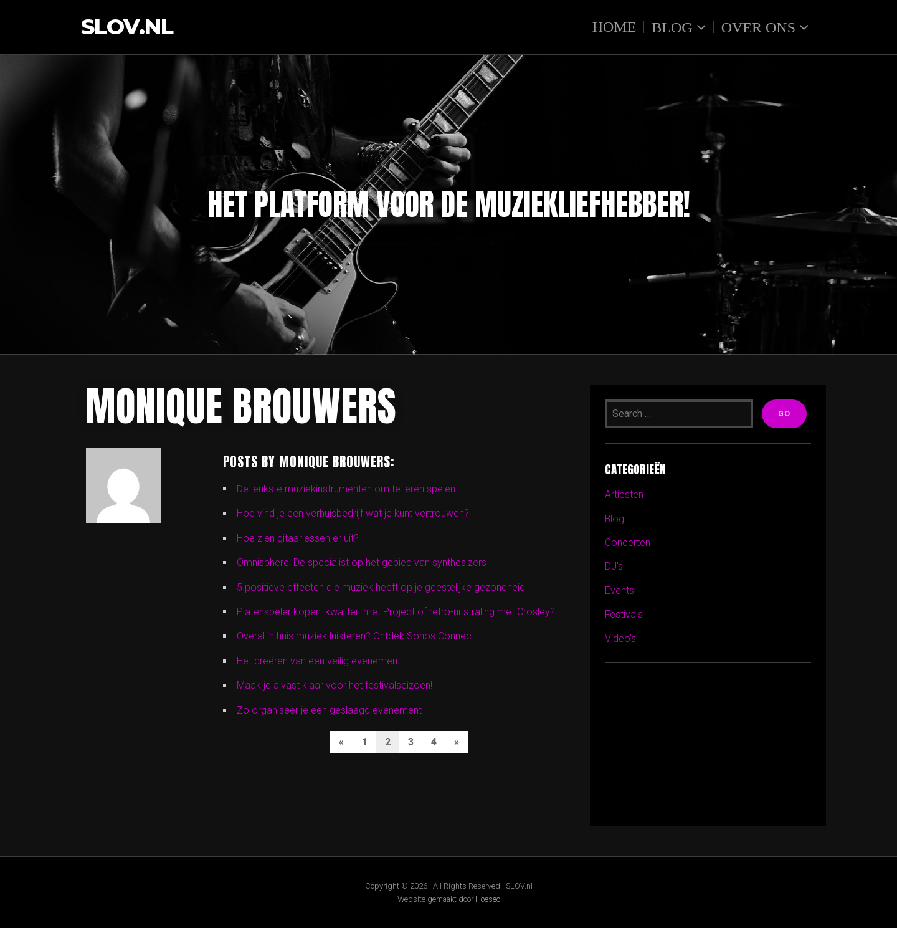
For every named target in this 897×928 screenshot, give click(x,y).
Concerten (627, 542)
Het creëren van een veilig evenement (319, 661)
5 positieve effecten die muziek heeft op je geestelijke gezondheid (381, 587)
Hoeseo (487, 899)
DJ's (614, 566)
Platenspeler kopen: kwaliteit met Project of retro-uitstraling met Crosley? (396, 612)
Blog (672, 27)
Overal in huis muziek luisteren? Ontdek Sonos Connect (356, 636)
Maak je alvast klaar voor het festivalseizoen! (334, 685)
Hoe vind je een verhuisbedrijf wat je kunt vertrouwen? (353, 513)
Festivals (624, 614)
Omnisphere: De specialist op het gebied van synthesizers (361, 562)
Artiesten (624, 494)
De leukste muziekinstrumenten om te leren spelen (346, 489)
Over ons (758, 27)
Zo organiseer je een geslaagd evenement (329, 710)
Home (614, 26)
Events (619, 590)
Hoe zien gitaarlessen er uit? (298, 538)
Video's (620, 638)
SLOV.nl (127, 27)
